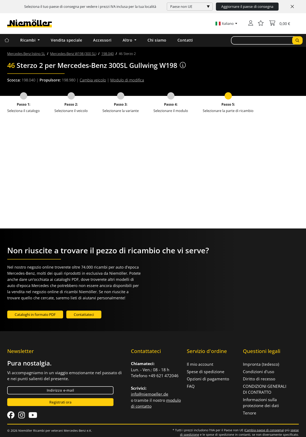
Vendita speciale (66, 40)
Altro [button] (128, 40)
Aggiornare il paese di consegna (247, 6)
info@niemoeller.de (149, 394)
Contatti (185, 40)
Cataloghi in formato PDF (35, 314)
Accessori (102, 40)
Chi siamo (156, 40)
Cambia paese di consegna (264, 430)
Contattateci (84, 314)
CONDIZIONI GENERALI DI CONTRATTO (264, 389)
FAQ (191, 386)
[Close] (292, 6)
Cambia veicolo (93, 80)
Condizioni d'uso (258, 371)
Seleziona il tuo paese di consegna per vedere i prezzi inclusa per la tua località (90, 6)
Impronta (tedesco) (261, 364)
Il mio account (200, 364)
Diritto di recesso (259, 379)
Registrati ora (60, 402)
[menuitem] (26, 53)
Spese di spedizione (205, 371)
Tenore (249, 413)
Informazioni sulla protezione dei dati (261, 403)
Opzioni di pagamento (208, 379)
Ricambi (28, 40)
